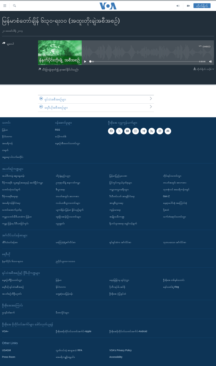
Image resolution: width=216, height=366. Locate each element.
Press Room (8, 357)
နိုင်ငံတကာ (7, 136)
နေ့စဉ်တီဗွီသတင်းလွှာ (12, 280)
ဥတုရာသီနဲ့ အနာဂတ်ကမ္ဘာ (68, 182)
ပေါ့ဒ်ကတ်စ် (60, 136)
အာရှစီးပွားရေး (116, 203)
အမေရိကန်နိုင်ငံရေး (11, 203)
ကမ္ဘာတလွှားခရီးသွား (119, 189)
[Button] (8, 44)
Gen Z (166, 196)
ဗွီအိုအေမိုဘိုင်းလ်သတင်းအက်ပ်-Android (128, 331)
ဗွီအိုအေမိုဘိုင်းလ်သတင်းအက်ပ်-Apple (73, 331)
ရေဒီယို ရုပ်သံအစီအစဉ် (13, 286)
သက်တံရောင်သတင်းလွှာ (174, 216)
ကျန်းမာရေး (115, 209)
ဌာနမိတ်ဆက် (8, 312)
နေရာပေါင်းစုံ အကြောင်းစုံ (175, 203)
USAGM (6, 350)
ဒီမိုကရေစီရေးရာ (10, 196)
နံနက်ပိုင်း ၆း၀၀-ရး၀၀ (12, 261)
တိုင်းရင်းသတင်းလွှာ (172, 175)
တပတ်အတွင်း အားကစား (67, 196)
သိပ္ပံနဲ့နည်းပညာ (63, 175)
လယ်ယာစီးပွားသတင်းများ (68, 203)
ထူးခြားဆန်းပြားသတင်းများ (68, 216)
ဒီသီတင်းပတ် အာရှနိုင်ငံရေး (122, 196)
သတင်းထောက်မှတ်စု (12, 209)
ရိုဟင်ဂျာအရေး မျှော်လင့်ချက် (123, 223)
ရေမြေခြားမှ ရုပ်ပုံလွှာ (119, 280)
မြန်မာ (5, 129)
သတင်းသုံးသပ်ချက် (11, 189)
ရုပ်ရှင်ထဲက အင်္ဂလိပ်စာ (120, 242)
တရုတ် (5, 150)
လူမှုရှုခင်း (60, 223)
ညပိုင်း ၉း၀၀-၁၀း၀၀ (65, 261)
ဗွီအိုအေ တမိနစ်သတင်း (174, 280)
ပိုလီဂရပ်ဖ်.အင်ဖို (117, 286)
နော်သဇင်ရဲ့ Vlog (171, 286)
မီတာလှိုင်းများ (62, 312)
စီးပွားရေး (60, 189)
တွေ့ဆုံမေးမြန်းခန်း (64, 293)
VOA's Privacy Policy (120, 350)
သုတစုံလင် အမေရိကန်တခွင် (176, 189)
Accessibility (115, 357)
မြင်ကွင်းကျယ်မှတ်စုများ (120, 182)
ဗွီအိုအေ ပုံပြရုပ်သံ (117, 293)
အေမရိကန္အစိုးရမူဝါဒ (65, 357)
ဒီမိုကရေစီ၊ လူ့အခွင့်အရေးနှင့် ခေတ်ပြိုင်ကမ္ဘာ (22, 182)
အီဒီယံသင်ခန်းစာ (10, 242)
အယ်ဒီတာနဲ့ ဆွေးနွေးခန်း (13, 175)
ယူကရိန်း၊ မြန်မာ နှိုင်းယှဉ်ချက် (70, 209)
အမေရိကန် (7, 143)
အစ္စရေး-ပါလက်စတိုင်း (12, 156)
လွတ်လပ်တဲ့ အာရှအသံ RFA (69, 350)
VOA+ (5, 331)
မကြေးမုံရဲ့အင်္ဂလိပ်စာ (66, 242)
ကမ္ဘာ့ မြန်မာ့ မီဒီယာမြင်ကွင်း (15, 223)
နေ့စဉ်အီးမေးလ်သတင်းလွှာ (67, 143)
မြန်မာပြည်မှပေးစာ (118, 175)
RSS (57, 129)
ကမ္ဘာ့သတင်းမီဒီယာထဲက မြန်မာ (17, 216)
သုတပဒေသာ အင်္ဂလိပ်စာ (174, 242)
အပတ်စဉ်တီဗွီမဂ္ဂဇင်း (12, 293)
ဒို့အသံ (166, 209)
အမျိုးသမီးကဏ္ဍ (116, 216)
